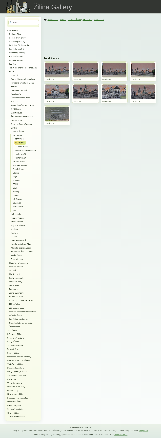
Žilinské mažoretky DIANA (22, 105)
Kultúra (12, 71)
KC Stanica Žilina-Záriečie (22, 251)
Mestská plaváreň (20, 165)
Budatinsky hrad (14, 405)
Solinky (16, 191)
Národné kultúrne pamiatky (21, 323)
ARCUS (14, 101)
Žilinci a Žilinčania (16, 293)
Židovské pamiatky (15, 409)
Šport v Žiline (13, 353)
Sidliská (12, 270)
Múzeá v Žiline (15, 315)
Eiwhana (14, 128)
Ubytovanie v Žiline (15, 394)
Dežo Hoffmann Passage (21, 124)
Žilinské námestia (16, 308)
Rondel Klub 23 (18, 120)
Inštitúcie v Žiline (14, 334)
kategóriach (143, 430)
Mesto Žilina (12, 30)
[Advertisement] (100, 37)
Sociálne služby (16, 296)
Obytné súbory (15, 281)
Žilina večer (14, 285)
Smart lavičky (17, 221)
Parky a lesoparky (16, 278)
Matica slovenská (18, 240)
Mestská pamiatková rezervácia (22, 311)
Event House (16, 112)
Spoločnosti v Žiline (15, 338)
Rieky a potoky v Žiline (17, 371)
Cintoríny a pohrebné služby (21, 300)
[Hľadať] (23, 22)
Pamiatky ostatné (16, 49)
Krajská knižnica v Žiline (21, 244)
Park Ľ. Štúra (18, 169)
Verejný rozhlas (17, 218)
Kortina (14, 86)
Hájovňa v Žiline (18, 225)
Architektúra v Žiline (16, 416)
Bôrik (15, 188)
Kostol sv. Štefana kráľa (19, 45)
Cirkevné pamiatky (17, 41)
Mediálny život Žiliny (16, 386)
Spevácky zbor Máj (19, 90)
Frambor (16, 180)
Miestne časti (15, 274)
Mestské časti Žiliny (15, 368)
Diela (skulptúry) (16, 60)
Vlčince (16, 173)
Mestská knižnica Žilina (21, 248)
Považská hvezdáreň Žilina (22, 83)
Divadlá (14, 75)
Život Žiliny (12, 330)
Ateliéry (14, 229)
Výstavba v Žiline (14, 383)
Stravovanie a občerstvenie (18, 398)
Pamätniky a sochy (17, 52)
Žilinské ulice (14, 304)
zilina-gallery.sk (120, 434)
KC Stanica (17, 199)
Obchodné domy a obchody (19, 356)
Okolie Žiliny (12, 390)
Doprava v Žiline (14, 401)
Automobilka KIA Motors (18, 375)
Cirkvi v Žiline (13, 413)
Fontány (12, 64)
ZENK (15, 184)
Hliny (15, 210)
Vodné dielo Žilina (15, 364)
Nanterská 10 (20, 154)
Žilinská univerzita (15, 345)
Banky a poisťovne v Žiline (18, 360)
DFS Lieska (16, 109)
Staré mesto (18, 206)
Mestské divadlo (16, 266)
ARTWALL (17, 135)
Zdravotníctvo (13, 349)
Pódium (14, 233)
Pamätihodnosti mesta (19, 319)
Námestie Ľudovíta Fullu (25, 150)
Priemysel (11, 379)
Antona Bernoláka (21, 161)
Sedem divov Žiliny (17, 37)
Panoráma (13, 289)
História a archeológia (18, 263)
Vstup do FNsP (21, 146)
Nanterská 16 (20, 157)
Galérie (14, 236)
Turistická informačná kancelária (23, 67)
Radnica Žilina (15, 34)
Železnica (17, 203)
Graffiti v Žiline (17, 131)
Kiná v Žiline (16, 255)
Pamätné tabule (16, 56)
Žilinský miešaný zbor (20, 97)
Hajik (15, 176)
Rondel (16, 195)
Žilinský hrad (14, 326)
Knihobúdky (16, 214)
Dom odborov (17, 259)
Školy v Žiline (13, 341)
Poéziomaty (16, 94)
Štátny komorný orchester (22, 116)
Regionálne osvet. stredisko (23, 79)
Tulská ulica (20, 142)
